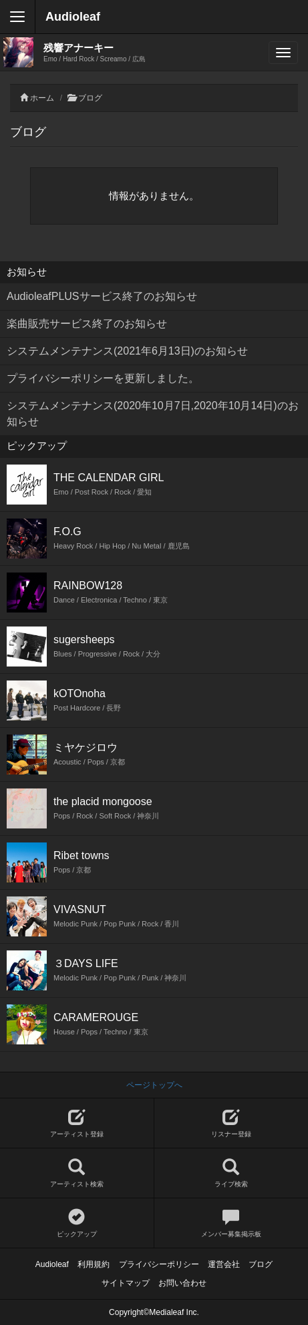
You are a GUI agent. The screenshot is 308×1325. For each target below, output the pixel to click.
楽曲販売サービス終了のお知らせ (87, 323)
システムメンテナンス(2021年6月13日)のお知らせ (127, 351)
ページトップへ (154, 1085)
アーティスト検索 (77, 1173)
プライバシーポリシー (159, 1264)
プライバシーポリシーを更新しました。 (103, 378)
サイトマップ (126, 1283)
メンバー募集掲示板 (231, 1223)
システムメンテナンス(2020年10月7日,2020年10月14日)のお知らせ (153, 413)
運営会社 (224, 1264)
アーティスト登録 (77, 1123)
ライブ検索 (231, 1173)
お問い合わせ (182, 1283)
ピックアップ (77, 1223)
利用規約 (94, 1264)
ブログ (90, 98)
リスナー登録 (231, 1123)
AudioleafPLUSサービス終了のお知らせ (102, 296)
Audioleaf (72, 16)
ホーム (42, 98)
